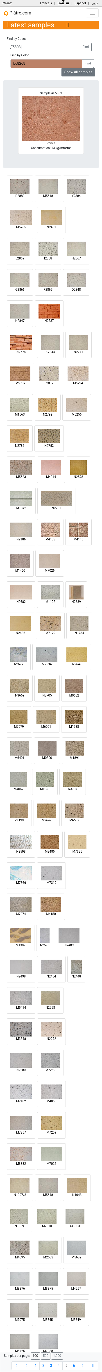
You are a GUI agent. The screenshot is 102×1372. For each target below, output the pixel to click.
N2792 (47, 414)
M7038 (48, 1351)
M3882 (21, 1163)
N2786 (19, 445)
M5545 (48, 1320)
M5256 (77, 414)
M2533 (48, 1257)
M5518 (48, 196)
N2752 (49, 445)
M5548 (48, 1195)
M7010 (47, 1226)
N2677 (18, 664)
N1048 (77, 1195)
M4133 (50, 539)
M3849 (76, 1320)
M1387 (21, 945)
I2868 (48, 258)
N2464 (51, 976)
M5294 (78, 383)
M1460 (20, 570)
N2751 (56, 508)
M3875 (48, 1288)
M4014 (51, 477)
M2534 (47, 664)
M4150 (51, 914)
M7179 (50, 633)
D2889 (20, 196)
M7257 (21, 1132)
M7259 (50, 1070)
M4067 (19, 789)
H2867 (76, 258)
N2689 (76, 602)
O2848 (76, 289)
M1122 (50, 602)
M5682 (76, 1257)
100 (35, 1356)
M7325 (77, 851)
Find (86, 47)
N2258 (50, 1007)
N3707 (72, 789)
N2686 (20, 633)
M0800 (47, 758)
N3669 (19, 695)
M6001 (46, 726)
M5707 (20, 383)
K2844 (50, 352)
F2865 (48, 289)
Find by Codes (17, 38)
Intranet (7, 3)
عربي (95, 3)
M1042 (21, 508)
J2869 (20, 258)
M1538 (74, 726)
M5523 (21, 477)
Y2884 (76, 196)
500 (45, 1356)
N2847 (20, 321)
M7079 (19, 726)
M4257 (76, 1288)
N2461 (51, 227)
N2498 (21, 976)
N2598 (20, 851)
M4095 (20, 1257)
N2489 (69, 945)
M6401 (20, 758)
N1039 (19, 1226)
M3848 (21, 1039)
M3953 (75, 1226)
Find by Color (19, 55)
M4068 (52, 1101)
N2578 (78, 477)
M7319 (52, 883)
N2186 (21, 539)
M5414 (21, 1007)
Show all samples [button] (78, 72)
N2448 (76, 976)
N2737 (49, 321)
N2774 (21, 352)
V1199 (19, 820)
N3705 (47, 695)
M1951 (45, 789)
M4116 (79, 539)
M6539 (74, 820)
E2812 (49, 383)
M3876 (20, 1288)
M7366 (21, 883)
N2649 (77, 664)
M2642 (47, 820)
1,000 (57, 1356)
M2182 (21, 1101)
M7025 (52, 1163)
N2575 (44, 945)
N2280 (21, 1070)
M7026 (50, 570)
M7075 (20, 1320)
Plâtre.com (17, 13)
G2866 (20, 289)
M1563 (20, 414)
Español (80, 3)
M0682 (74, 695)
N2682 (21, 602)
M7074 (21, 914)
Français (46, 3)
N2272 (51, 1039)
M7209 (52, 1132)
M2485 (50, 851)
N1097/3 (20, 1195)
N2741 (78, 352)
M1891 (75, 758)
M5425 (20, 1351)
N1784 (79, 633)
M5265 (21, 227)
